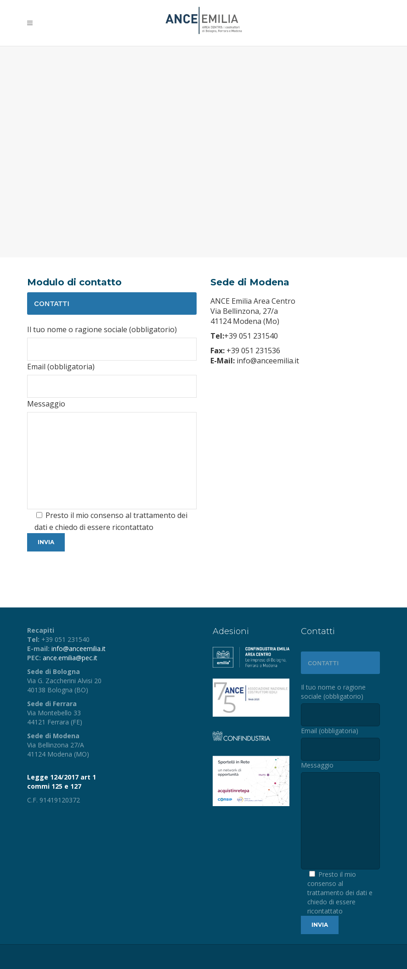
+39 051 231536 (252, 350)
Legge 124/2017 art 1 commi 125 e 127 (61, 782)
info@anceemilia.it (267, 361)
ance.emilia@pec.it (70, 657)
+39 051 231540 (251, 336)
